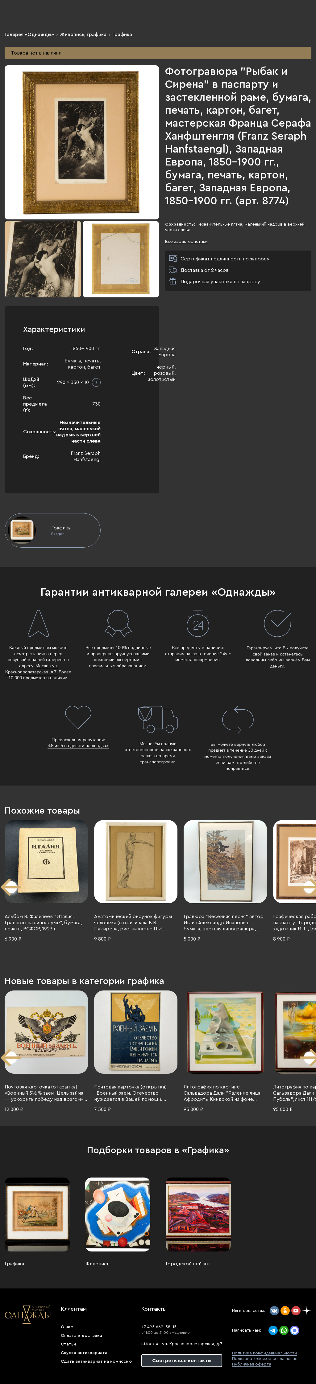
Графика (122, 34)
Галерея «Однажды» (29, 34)
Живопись (97, 1263)
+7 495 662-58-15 (159, 1327)
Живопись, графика (83, 34)
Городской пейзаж (188, 1263)
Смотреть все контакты (181, 1360)
